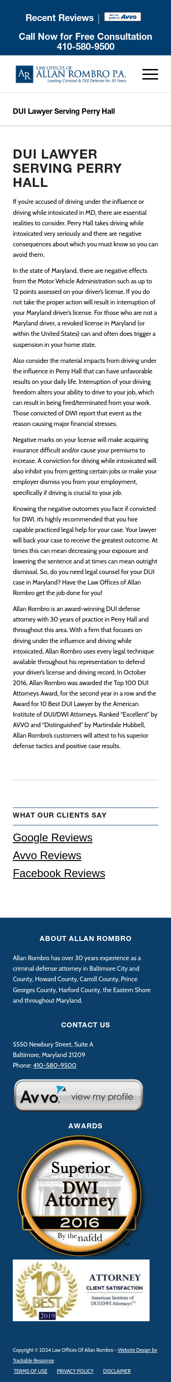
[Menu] (145, 74)
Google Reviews (53, 837)
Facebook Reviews (59, 873)
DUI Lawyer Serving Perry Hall (64, 112)
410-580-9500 (85, 48)
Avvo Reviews (47, 855)
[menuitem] (60, 19)
